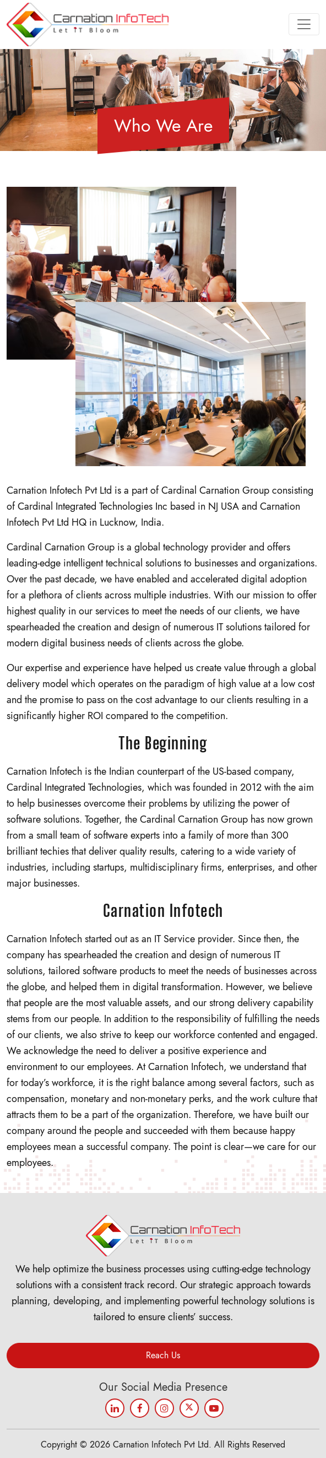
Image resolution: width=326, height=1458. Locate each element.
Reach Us (163, 1355)
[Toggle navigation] (304, 24)
